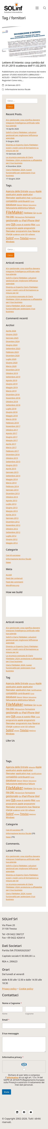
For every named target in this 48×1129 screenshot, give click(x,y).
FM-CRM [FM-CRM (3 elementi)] (39, 213)
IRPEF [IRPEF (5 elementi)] (8, 224)
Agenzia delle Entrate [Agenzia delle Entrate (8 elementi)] (17, 191)
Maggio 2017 (12, 440)
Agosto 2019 (11, 380)
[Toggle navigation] (37, 8)
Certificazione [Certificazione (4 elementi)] (36, 198)
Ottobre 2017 (12, 429)
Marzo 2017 (11, 447)
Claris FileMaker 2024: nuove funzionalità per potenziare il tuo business (20, 172)
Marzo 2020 (11, 366)
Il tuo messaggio (10, 1033)
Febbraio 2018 (12, 422)
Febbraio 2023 (12, 352)
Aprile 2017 (11, 444)
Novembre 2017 (13, 426)
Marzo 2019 (11, 391)
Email (5, 1020)
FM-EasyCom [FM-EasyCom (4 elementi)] (20, 217)
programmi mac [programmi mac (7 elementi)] (24, 231)
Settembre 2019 (13, 376)
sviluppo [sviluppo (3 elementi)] (16, 238)
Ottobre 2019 (12, 373)
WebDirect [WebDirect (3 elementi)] (32, 238)
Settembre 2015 (13, 461)
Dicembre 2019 (12, 369)
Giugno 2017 (11, 437)
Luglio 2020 (11, 359)
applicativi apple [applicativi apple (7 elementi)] (14, 194)
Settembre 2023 (13, 348)
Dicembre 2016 (12, 454)
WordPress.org (12, 585)
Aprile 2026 (11, 331)
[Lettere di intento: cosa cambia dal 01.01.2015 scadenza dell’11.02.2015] (24, 41)
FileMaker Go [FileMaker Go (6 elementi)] (30, 212)
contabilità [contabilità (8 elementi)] (11, 201)
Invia (6, 1091)
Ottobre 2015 (12, 458)
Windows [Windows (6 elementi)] (10, 241)
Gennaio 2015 (12, 472)
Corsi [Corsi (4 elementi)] (32, 201)
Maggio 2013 (12, 511)
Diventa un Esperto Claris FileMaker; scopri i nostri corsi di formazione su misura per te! (22, 147)
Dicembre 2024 (12, 341)
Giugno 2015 (11, 465)
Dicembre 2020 (12, 355)
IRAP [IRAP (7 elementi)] (37, 220)
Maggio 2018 (12, 415)
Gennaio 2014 (12, 489)
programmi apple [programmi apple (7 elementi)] (14, 227)
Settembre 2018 (13, 405)
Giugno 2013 (11, 507)
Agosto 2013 (11, 500)
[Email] (31, 1112)
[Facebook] (24, 1112)
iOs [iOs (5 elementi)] (20, 220)
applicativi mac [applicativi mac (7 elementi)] (23, 197)
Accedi (9, 574)
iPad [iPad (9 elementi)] (24, 220)
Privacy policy (9, 988)
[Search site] (44, 8)
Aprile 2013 (11, 514)
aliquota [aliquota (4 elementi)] (32, 191)
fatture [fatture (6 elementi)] (31, 207)
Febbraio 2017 (12, 451)
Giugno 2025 (11, 334)
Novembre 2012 (13, 525)
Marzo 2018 (11, 419)
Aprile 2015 (11, 468)
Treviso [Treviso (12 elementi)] (24, 238)
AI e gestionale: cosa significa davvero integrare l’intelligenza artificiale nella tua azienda (23, 122)
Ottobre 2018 (12, 401)
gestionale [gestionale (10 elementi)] (12, 220)
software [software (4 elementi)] (31, 234)
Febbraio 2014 (12, 486)
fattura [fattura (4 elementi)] (25, 205)
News (8, 562)
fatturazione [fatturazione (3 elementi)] (32, 205)
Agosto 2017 (11, 433)
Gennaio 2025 (12, 338)
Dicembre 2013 (12, 493)
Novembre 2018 (13, 398)
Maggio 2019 (12, 387)
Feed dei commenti (14, 582)
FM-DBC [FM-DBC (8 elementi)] (10, 216)
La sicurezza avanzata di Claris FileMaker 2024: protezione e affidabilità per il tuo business (24, 160)
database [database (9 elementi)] (11, 204)
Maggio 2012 (12, 543)
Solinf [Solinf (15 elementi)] (9, 238)
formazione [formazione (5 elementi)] (30, 217)
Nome (4, 1014)
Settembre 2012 (13, 532)
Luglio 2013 (11, 504)
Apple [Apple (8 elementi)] (38, 191)
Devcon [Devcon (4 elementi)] (19, 205)
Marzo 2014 (11, 482)
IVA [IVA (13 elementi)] (13, 224)
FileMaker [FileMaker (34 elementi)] (14, 212)
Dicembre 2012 (12, 521)
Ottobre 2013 (12, 497)
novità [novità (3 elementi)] (38, 225)
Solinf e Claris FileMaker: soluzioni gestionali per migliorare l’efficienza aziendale (22, 135)
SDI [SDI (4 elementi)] (26, 234)
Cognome (29, 1014)
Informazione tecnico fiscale (17, 89)
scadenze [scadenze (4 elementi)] (16, 234)
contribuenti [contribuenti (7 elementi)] (24, 201)
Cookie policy (26, 988)
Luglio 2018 (11, 408)
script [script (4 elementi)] (22, 234)
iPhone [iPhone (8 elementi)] (31, 220)
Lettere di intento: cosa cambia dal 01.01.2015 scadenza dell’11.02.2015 (24, 64)
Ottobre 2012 (12, 528)
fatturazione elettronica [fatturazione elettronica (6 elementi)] (17, 207)
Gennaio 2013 (12, 518)
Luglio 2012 (11, 535)
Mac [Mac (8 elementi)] (33, 224)
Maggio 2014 (12, 479)
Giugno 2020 (11, 362)
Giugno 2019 (11, 383)
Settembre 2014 (13, 475)
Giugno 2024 (11, 345)
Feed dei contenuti (14, 578)
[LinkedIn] (17, 1112)
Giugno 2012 (11, 539)
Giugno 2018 (11, 412)
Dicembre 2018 (12, 394)
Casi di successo (13, 555)
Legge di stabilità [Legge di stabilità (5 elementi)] (23, 224)
